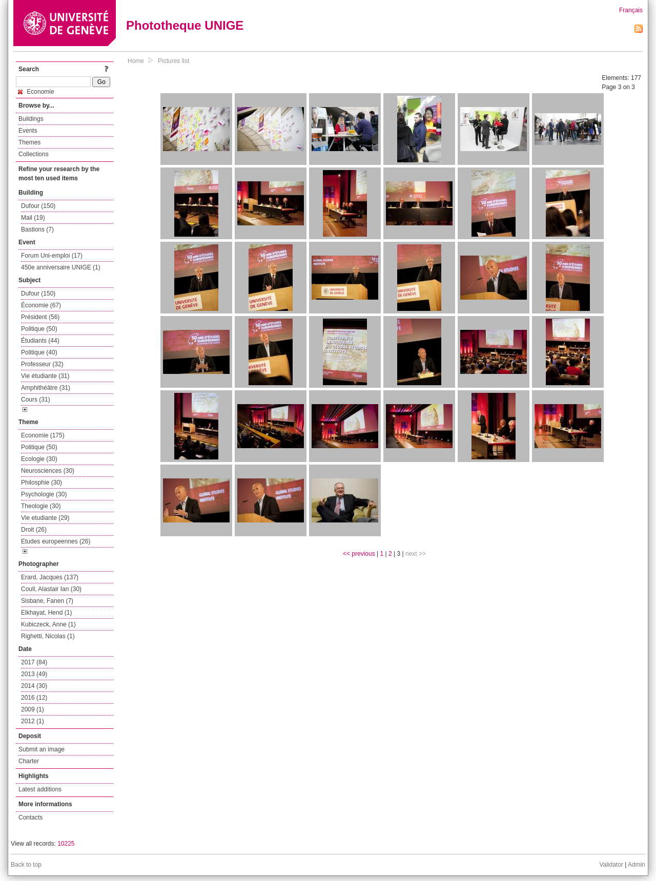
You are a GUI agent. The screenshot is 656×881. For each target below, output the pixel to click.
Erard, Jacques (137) (49, 577)
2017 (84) (34, 662)
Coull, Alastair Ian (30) (51, 589)
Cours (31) (35, 399)
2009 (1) (32, 709)
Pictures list (173, 61)
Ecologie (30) (39, 459)
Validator (611, 864)
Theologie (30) (40, 506)
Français (631, 10)
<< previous (359, 553)
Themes (29, 142)
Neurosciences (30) (47, 470)
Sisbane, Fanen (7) (47, 600)
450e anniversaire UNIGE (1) (60, 267)
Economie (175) (43, 435)
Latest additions (39, 789)
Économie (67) (41, 305)
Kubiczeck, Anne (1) (48, 624)
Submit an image (41, 749)
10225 (65, 843)
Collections (33, 154)
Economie (36, 91)
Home (136, 61)
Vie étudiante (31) (45, 376)
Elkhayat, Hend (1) (46, 612)
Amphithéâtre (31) (45, 387)
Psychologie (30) (44, 494)
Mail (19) (33, 217)
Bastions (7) (37, 229)
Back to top (26, 864)
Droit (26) (34, 529)
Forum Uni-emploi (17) (52, 255)
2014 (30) (34, 685)
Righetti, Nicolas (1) (48, 636)
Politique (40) (39, 352)
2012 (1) (32, 721)
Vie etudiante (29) (45, 517)
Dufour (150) (38, 205)
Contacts (30, 817)
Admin (636, 864)
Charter (28, 761)
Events (27, 130)
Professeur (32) (42, 364)
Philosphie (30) (41, 482)
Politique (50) (39, 328)
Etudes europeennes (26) (55, 541)
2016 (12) (34, 697)
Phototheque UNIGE (184, 25)
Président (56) (40, 317)
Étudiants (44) (40, 340)
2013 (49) (34, 674)
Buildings (31, 118)
